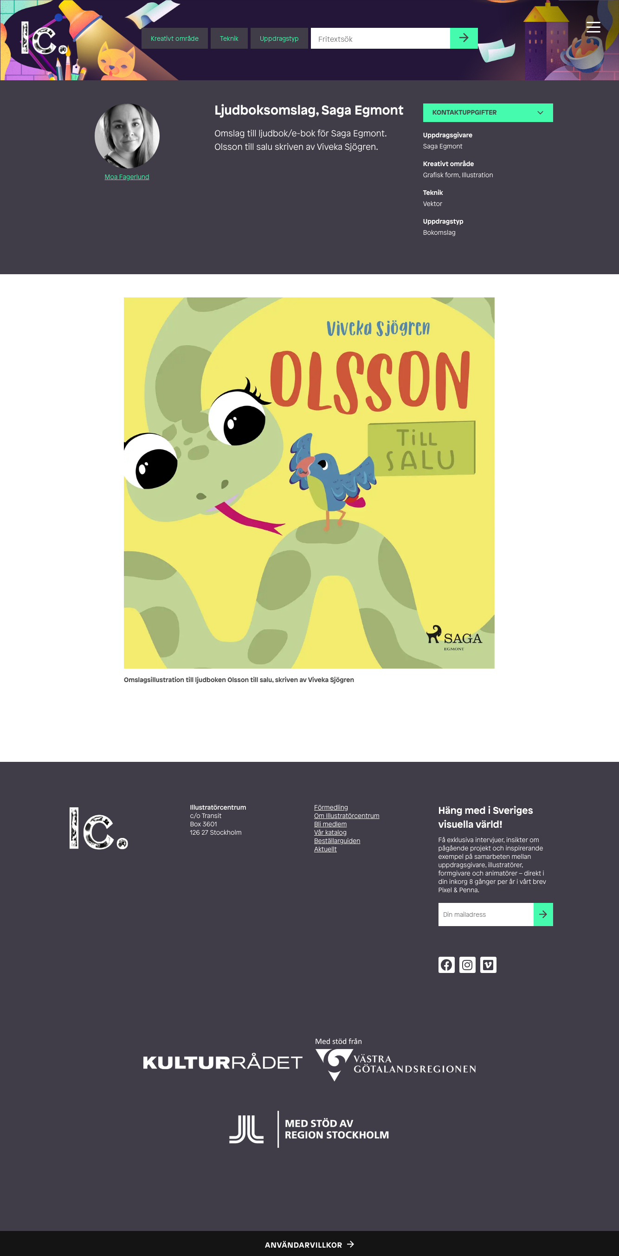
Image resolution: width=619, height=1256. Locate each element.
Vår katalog (330, 832)
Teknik (229, 38)
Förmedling (331, 807)
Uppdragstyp (279, 38)
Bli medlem (330, 824)
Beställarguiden (337, 841)
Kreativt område (175, 38)
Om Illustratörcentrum (347, 816)
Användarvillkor (303, 1245)
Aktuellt (325, 849)
